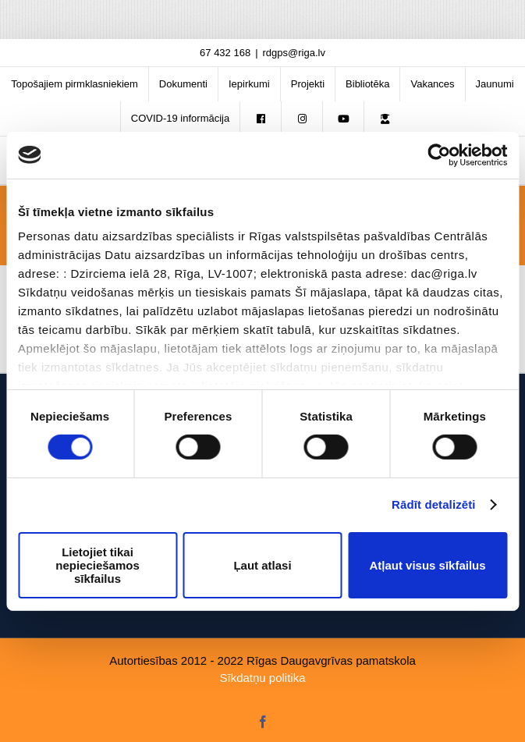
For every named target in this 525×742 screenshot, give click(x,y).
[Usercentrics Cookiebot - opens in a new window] (439, 154)
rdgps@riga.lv (294, 53)
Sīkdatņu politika (262, 677)
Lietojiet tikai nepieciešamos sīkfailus (97, 565)
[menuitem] (74, 84)
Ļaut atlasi (262, 565)
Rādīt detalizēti (433, 504)
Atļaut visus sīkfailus (427, 565)
